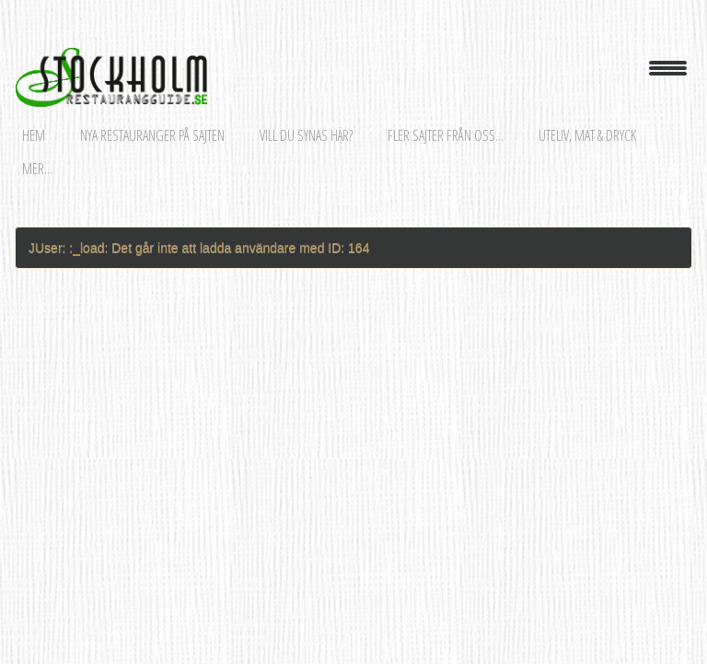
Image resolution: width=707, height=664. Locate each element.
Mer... (37, 168)
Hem (33, 135)
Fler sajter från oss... (446, 135)
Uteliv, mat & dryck (587, 135)
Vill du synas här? (306, 135)
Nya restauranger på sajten (152, 135)
